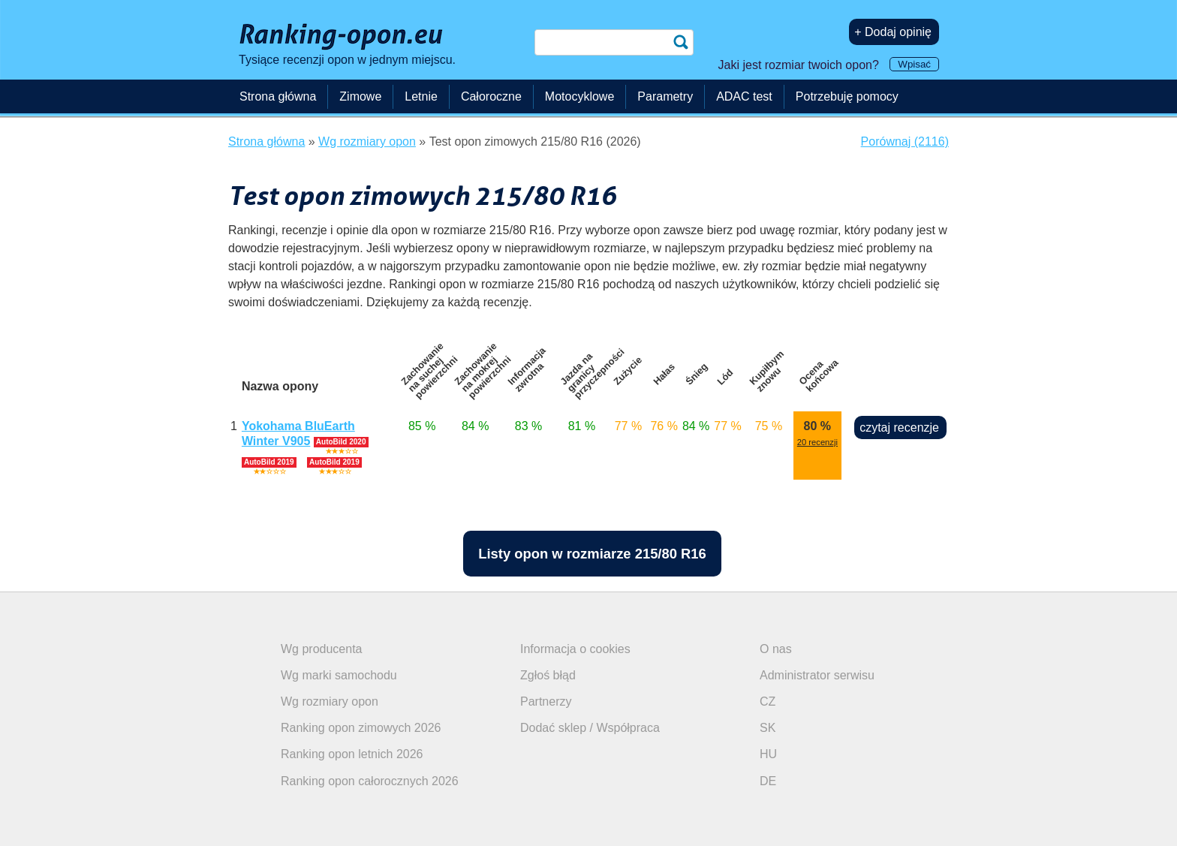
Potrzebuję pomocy (847, 96)
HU (768, 754)
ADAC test (744, 96)
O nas (776, 649)
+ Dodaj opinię (893, 32)
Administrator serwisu (817, 675)
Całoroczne (491, 96)
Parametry (665, 96)
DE (768, 781)
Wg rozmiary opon (329, 701)
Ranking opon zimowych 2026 (361, 727)
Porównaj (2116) (905, 141)
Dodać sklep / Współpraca (590, 727)
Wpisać (914, 64)
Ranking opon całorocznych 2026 (370, 781)
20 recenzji (817, 442)
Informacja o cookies (575, 649)
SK (767, 727)
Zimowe (360, 96)
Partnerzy (545, 701)
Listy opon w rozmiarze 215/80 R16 (592, 553)
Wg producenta (322, 649)
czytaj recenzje (899, 427)
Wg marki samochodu (339, 675)
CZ (767, 701)
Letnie (421, 96)
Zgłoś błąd (548, 675)
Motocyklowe (579, 96)
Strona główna (277, 96)
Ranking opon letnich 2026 (352, 754)
